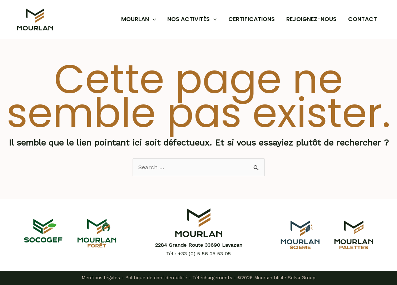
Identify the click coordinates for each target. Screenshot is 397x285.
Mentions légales (100, 277)
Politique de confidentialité (156, 277)
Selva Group (302, 277)
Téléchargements (212, 277)
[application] (152, 19)
